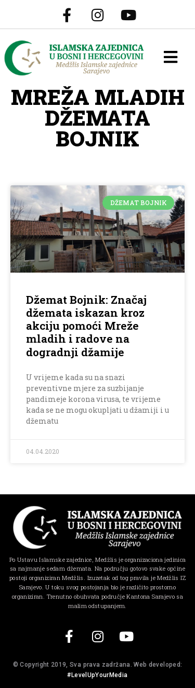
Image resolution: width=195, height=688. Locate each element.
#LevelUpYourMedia (97, 675)
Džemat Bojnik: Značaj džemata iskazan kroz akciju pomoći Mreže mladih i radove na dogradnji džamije (86, 325)
